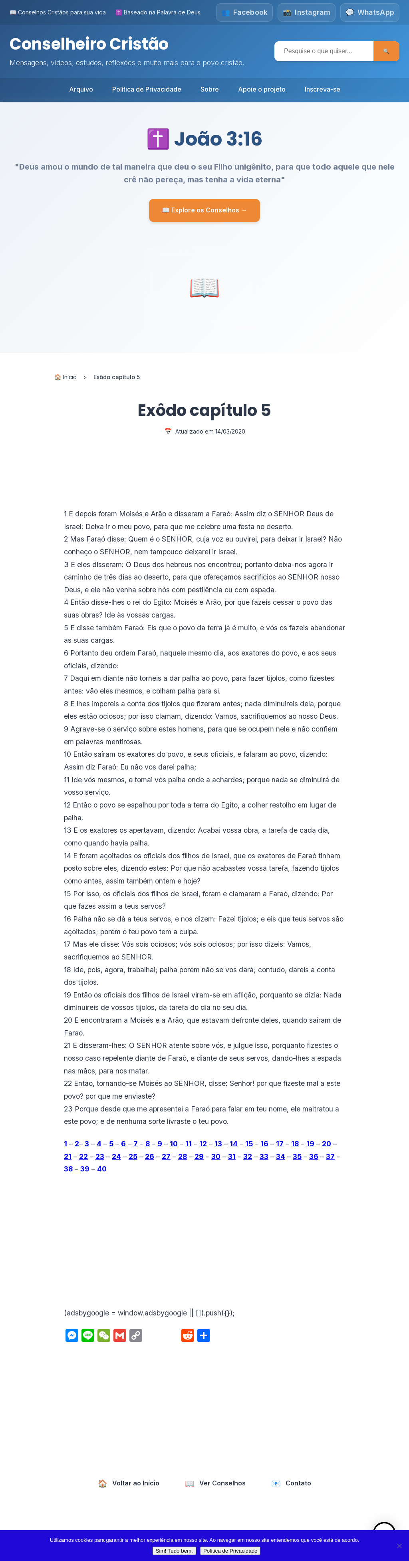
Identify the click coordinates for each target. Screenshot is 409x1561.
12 (203, 1143)
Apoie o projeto (262, 89)
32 (247, 1156)
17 (280, 1143)
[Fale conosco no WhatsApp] (369, 12)
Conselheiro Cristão (90, 44)
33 (264, 1156)
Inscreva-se (322, 89)
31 (232, 1156)
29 (199, 1156)
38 (68, 1169)
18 (295, 1143)
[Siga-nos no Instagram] (307, 12)
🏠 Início (65, 376)
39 (84, 1169)
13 (218, 1143)
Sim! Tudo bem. (174, 1551)
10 (174, 1143)
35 (297, 1156)
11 (188, 1143)
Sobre (210, 89)
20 (326, 1143)
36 (313, 1156)
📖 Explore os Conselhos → (204, 210)
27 (166, 1156)
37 (330, 1156)
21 (67, 1156)
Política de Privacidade (146, 89)
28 (182, 1156)
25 (133, 1156)
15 (249, 1143)
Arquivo (81, 89)
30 (215, 1156)
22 (83, 1156)
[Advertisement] (204, 1241)
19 (310, 1143)
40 (102, 1169)
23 (99, 1156)
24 (116, 1156)
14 (234, 1143)
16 (264, 1143)
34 (280, 1156)
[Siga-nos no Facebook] (244, 12)
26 (149, 1156)
